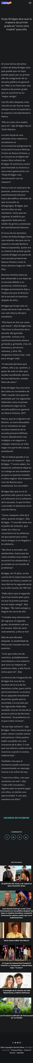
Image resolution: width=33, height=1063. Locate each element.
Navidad (20, 1053)
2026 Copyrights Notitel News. (12, 1047)
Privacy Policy (16, 1050)
